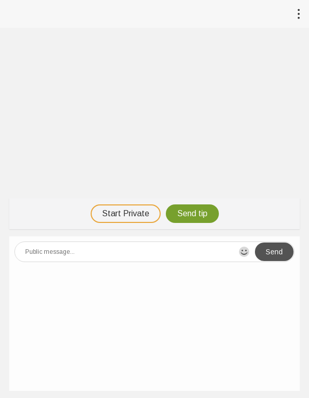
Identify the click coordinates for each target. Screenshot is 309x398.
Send (274, 252)
